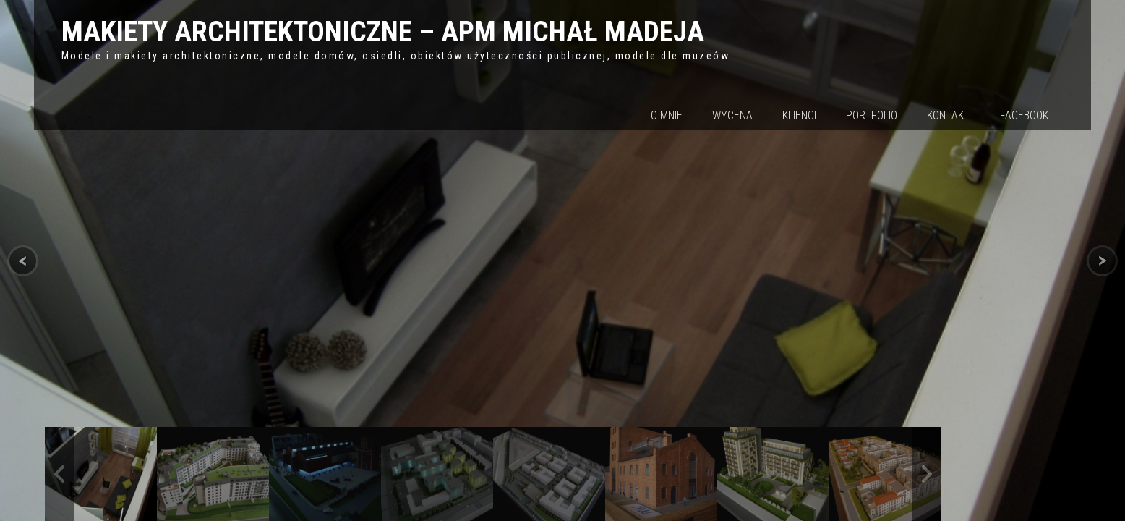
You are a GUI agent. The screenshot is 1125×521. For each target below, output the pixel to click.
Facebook (1024, 115)
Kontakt (948, 115)
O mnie (667, 115)
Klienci (799, 115)
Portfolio (871, 115)
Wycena (732, 115)
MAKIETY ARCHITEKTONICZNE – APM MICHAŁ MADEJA (382, 31)
